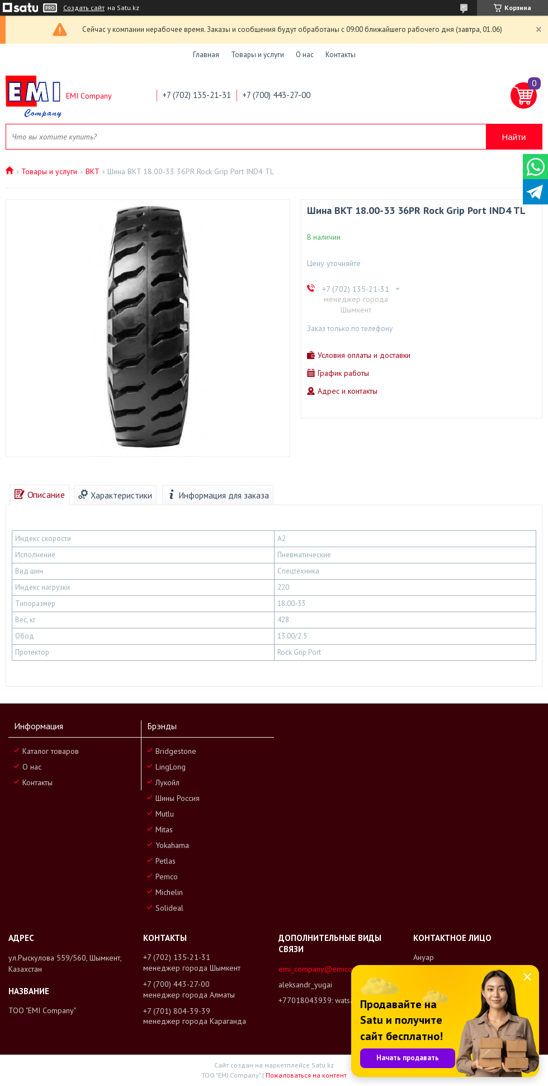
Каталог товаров (50, 751)
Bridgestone (175, 751)
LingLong (170, 767)
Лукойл (167, 782)
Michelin (169, 892)
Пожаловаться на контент (306, 1075)
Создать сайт (84, 8)
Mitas (164, 829)
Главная (206, 54)
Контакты (340, 54)
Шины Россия (177, 798)
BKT (93, 171)
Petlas (165, 861)
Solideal (169, 908)
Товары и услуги (257, 54)
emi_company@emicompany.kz (330, 969)
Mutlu (164, 814)
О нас (305, 54)
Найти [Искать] (514, 137)
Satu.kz (322, 1065)
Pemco (166, 876)
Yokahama (172, 845)
